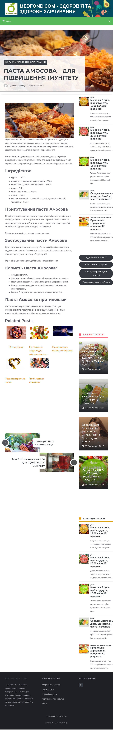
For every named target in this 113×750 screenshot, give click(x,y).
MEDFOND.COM (60, 716)
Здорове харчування (51, 684)
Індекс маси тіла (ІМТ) (96, 257)
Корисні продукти (49, 694)
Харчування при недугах (53, 699)
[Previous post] (5, 443)
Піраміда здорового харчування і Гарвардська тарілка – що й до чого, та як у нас (93, 354)
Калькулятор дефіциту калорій (96, 273)
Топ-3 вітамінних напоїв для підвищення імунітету (28, 462)
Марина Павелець (18, 86)
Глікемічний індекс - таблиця (96, 282)
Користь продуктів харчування (25, 62)
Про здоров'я (48, 689)
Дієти (44, 703)
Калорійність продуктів (96, 264)
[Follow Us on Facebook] (81, 685)
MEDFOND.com (16, 678)
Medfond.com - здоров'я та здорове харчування (55, 8)
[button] (109, 21)
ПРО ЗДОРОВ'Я (94, 518)
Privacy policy (61, 722)
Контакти (49, 722)
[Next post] (74, 462)
